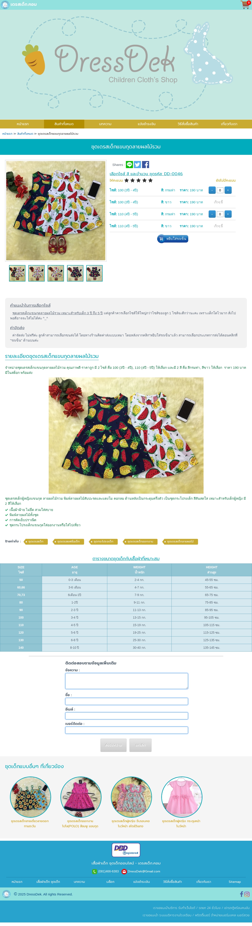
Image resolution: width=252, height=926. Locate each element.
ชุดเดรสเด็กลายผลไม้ (180, 541)
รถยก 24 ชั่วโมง (210, 911)
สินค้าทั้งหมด (64, 123)
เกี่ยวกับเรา (229, 123)
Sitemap (235, 885)
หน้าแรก (17, 885)
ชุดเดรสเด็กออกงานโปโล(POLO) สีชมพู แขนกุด (80, 827)
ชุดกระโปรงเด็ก (103, 541)
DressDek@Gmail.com (144, 875)
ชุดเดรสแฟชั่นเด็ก (69, 541)
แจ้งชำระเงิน (147, 123)
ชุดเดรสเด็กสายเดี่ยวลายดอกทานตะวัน (30, 827)
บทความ (105, 123)
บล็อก (110, 885)
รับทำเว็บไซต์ (186, 911)
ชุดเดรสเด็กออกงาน (140, 541)
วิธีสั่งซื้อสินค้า (188, 123)
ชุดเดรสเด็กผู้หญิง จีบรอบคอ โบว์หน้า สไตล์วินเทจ (131, 827)
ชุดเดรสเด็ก (36, 541)
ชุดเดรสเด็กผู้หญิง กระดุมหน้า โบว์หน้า (181, 827)
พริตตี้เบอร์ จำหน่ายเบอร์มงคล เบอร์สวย (222, 918)
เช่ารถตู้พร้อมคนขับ (237, 911)
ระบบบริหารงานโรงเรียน (175, 918)
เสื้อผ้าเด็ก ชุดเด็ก (48, 885)
